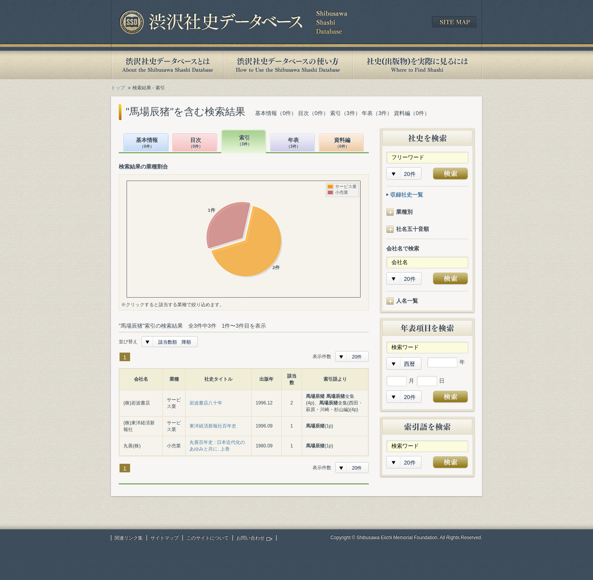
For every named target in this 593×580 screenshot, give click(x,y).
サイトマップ (164, 538)
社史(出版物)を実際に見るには (417, 65)
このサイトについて (207, 538)
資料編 (342, 143)
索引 (244, 141)
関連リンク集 (128, 538)
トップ (118, 87)
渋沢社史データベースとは (167, 65)
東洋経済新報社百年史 (212, 426)
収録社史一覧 (406, 195)
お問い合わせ (250, 538)
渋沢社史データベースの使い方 (288, 65)
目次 (195, 143)
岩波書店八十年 (205, 403)
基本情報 (146, 143)
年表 (293, 143)
